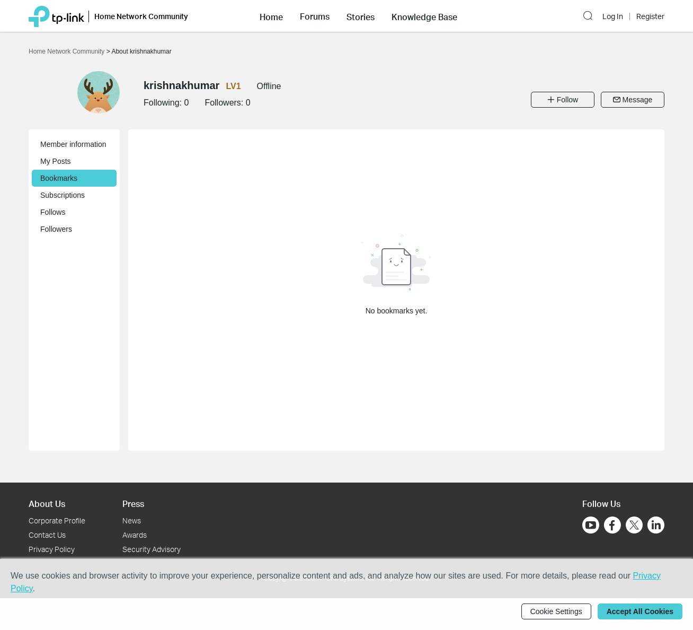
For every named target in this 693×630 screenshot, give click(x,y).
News (131, 520)
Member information (73, 144)
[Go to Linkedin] (655, 525)
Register (650, 16)
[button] (271, 16)
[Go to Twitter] (634, 526)
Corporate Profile (57, 520)
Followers (56, 229)
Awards (134, 534)
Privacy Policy (52, 549)
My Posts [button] (55, 161)
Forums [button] (315, 16)
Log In (612, 16)
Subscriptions (62, 195)
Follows (52, 212)
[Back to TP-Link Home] (56, 15)
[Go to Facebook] (612, 525)
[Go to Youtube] (590, 525)
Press (133, 503)
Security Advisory (151, 549)
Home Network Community (67, 51)
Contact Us (47, 534)
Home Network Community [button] (141, 16)
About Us (47, 503)
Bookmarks (58, 178)
